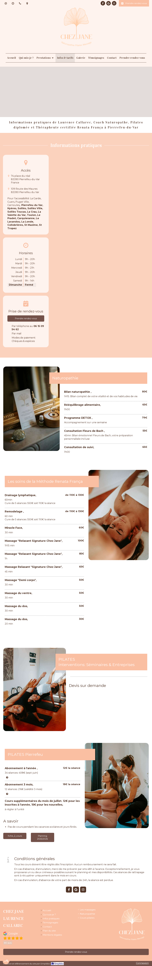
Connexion (142, 963)
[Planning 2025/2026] (42, 837)
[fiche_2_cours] (14, 836)
